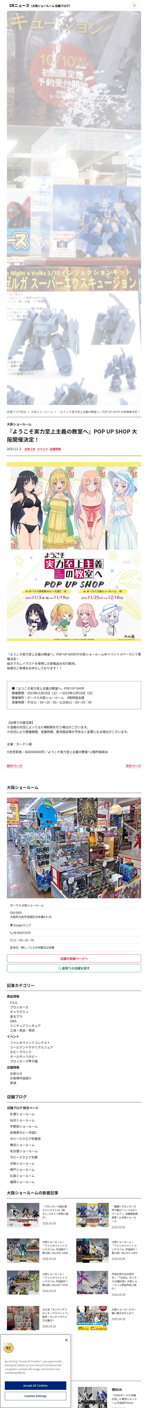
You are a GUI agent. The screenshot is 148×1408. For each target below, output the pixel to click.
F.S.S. (14, 1002)
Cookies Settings (35, 1396)
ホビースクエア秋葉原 (25, 1138)
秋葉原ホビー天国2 (23, 1132)
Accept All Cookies (35, 1385)
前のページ (14, 765)
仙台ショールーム (22, 1120)
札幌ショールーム (22, 1114)
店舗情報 (55, 449)
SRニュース (40, 5)
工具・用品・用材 (22, 1030)
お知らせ (29, 449)
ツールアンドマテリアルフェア (31, 1047)
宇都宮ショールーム (24, 1126)
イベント (42, 449)
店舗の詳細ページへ (74, 958)
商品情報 (13, 996)
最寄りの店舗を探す (74, 968)
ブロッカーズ (19, 1007)
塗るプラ (16, 1016)
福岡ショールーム (22, 1181)
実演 (13, 1082)
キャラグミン (19, 1011)
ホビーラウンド (21, 1051)
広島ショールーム (22, 1175)
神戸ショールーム (22, 1169)
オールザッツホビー (24, 1056)
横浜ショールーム (22, 1144)
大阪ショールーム (42, 412)
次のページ (133, 765)
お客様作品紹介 (21, 1078)
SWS (13, 1021)
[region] (35, 1371)
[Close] (66, 1340)
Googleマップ (20, 925)
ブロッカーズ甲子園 (24, 1061)
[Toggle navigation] (134, 5)
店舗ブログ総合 (16, 412)
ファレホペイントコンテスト (30, 1042)
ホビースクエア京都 (24, 1157)
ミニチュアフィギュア (25, 1025)
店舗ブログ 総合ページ (22, 1107)
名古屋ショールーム (24, 1151)
